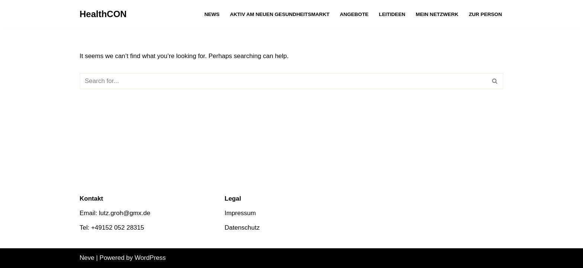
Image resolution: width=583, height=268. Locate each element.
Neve (87, 257)
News (212, 14)
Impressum (240, 213)
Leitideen (392, 14)
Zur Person (485, 14)
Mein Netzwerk (437, 14)
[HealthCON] (103, 14)
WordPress (150, 257)
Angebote (354, 14)
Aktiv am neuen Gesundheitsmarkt (279, 14)
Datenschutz (242, 227)
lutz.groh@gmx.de (124, 213)
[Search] (283, 81)
